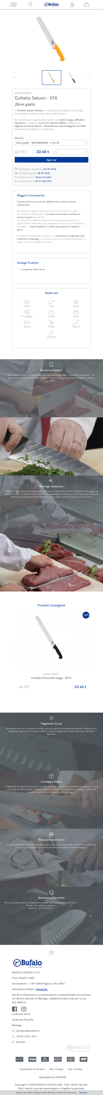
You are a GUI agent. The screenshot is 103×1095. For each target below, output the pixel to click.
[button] (13, 5)
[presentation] (14, 77)
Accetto (83, 1092)
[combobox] (51, 142)
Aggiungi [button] (51, 160)
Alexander (42, 989)
